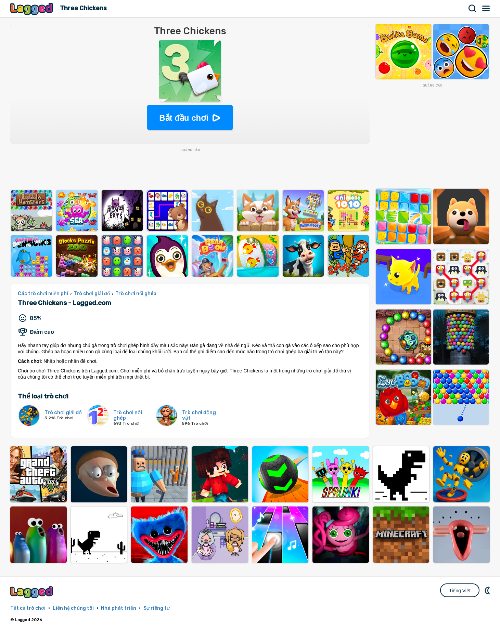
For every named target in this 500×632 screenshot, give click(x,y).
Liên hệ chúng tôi (73, 608)
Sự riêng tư (156, 608)
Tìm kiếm (472, 8)
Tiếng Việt (460, 590)
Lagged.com (32, 592)
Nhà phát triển (118, 608)
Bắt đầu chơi (183, 117)
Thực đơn (486, 8)
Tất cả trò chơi (28, 608)
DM (488, 590)
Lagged (32, 8)
